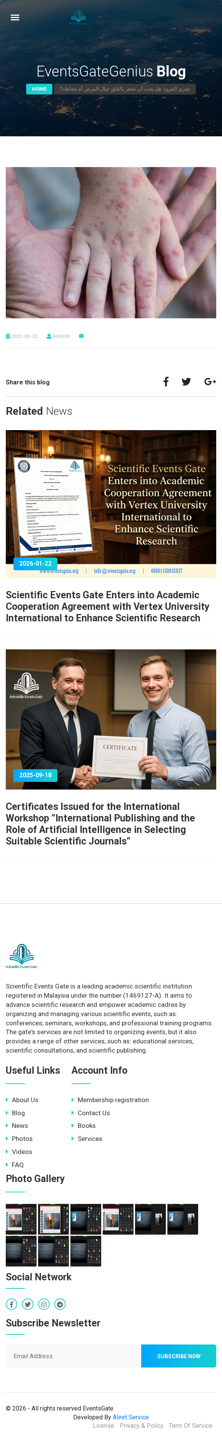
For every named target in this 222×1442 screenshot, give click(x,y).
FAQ (15, 1165)
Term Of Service (190, 1425)
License (103, 1425)
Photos (19, 1138)
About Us (22, 1100)
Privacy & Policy (142, 1425)
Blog (15, 1113)
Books (84, 1125)
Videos (19, 1152)
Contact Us (91, 1113)
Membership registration (110, 1100)
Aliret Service (131, 1417)
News (17, 1125)
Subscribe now (178, 1356)
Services (87, 1138)
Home (39, 89)
